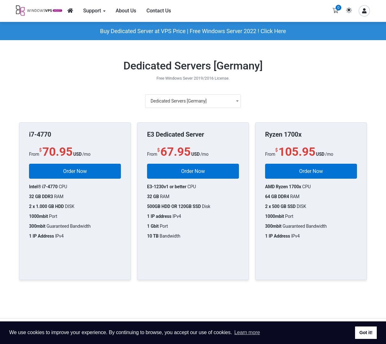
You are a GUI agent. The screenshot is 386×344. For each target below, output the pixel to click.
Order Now (75, 171)
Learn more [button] (247, 332)
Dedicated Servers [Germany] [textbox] (178, 101)
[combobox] (193, 101)
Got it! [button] (365, 332)
